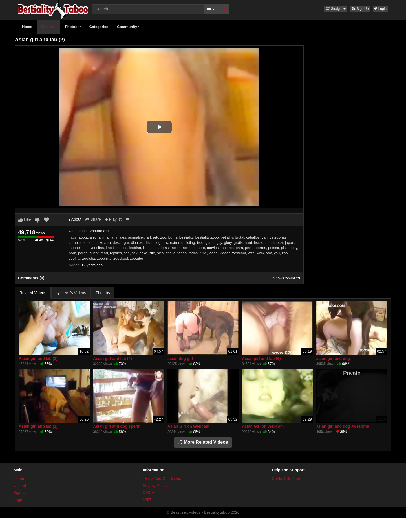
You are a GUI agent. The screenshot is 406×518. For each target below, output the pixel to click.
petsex (273, 248)
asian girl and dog (333, 358)
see (127, 253)
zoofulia (88, 258)
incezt (278, 243)
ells (165, 243)
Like (24, 220)
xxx (269, 253)
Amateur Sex (98, 231)
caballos (253, 237)
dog (158, 243)
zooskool (120, 258)
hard (248, 243)
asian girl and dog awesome (342, 426)
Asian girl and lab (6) (261, 358)
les (125, 248)
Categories (98, 27)
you (277, 253)
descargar (121, 243)
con (90, 243)
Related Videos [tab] (32, 292)
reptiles (116, 253)
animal (104, 237)
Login (380, 9)
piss (284, 248)
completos (77, 243)
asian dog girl (180, 358)
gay (219, 243)
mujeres (227, 248)
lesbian (135, 248)
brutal (239, 237)
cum (107, 243)
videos (225, 253)
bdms (172, 237)
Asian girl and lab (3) (38, 358)
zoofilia (74, 258)
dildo (148, 243)
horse (258, 243)
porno (82, 253)
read (104, 253)
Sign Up (360, 9)
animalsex (136, 237)
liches (147, 248)
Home (27, 27)
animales (118, 237)
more (201, 248)
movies (213, 248)
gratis (238, 243)
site (152, 253)
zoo (285, 253)
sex (134, 253)
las (118, 248)
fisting (190, 243)
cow (99, 243)
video (213, 253)
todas (193, 253)
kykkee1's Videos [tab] (71, 292)
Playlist (113, 219)
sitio (160, 253)
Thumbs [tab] (103, 292)
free (200, 243)
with (251, 253)
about (83, 237)
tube (203, 253)
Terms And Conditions (162, 478)
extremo (176, 243)
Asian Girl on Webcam (188, 426)
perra (249, 248)
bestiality (186, 237)
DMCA (148, 492)
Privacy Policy (155, 485)
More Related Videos (203, 442)
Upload (20, 485)
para (239, 248)
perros (261, 248)
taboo (182, 253)
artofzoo (159, 237)
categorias (278, 237)
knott (110, 248)
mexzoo (188, 248)
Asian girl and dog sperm (116, 426)
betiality (227, 237)
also (93, 237)
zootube (136, 258)
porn (72, 253)
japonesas (77, 248)
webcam (239, 253)
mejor (175, 248)
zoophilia (104, 258)
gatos (209, 243)
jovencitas (96, 248)
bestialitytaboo (207, 237)
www (260, 253)
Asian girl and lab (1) (38, 426)
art (149, 237)
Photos (73, 27)
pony (293, 248)
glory (228, 243)
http (268, 243)
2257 (147, 499)
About (75, 219)
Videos (48, 27)
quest (94, 253)
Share (93, 219)
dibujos (136, 243)
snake (170, 253)
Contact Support (286, 478)
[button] (335, 9)
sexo (143, 253)
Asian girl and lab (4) (112, 358)
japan (289, 243)
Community (128, 27)
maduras (162, 248)
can (265, 237)
